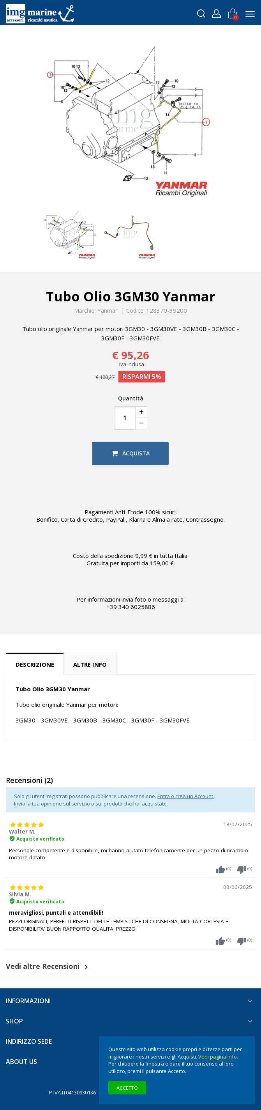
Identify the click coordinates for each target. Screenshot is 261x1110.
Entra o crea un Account (185, 796)
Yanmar (107, 310)
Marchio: (85, 310)
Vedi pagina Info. (218, 1056)
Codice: (135, 310)
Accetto (127, 1087)
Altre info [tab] (90, 664)
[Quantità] (125, 418)
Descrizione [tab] (35, 664)
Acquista (130, 453)
